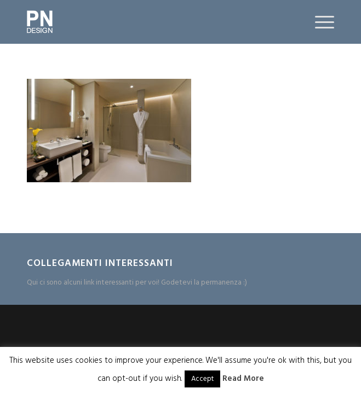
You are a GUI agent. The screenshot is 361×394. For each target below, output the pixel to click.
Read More (243, 378)
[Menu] (319, 22)
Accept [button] (202, 379)
